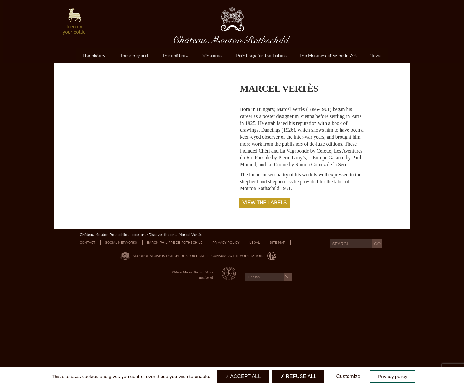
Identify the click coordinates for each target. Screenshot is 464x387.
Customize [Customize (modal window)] (348, 376)
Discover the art (162, 316)
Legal (254, 324)
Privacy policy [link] (392, 376)
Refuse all (298, 376)
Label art (138, 316)
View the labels (264, 284)
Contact (87, 324)
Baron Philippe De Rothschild (174, 324)
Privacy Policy (226, 324)
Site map (277, 324)
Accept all (243, 376)
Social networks (121, 324)
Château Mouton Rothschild (103, 316)
